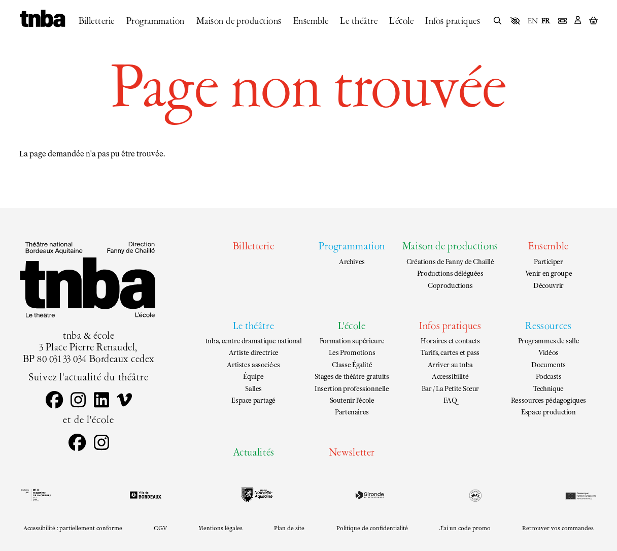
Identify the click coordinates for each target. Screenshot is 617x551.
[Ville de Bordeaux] (145, 495)
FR (545, 21)
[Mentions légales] (221, 529)
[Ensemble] (311, 21)
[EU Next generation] (580, 495)
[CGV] (160, 529)
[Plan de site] (289, 529)
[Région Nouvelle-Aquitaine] (257, 495)
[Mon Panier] (593, 20)
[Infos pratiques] (452, 21)
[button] (515, 20)
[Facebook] (54, 401)
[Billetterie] (97, 21)
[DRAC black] (35, 495)
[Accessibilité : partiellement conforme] (72, 529)
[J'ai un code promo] (464, 529)
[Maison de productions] (239, 21)
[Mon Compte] (577, 20)
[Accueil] (42, 19)
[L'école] (401, 21)
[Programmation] (155, 21)
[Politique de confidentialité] (372, 529)
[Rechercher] (497, 21)
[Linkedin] (101, 401)
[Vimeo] (124, 401)
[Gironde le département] (369, 495)
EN (533, 21)
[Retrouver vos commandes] (558, 529)
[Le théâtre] (359, 21)
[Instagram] (78, 401)
